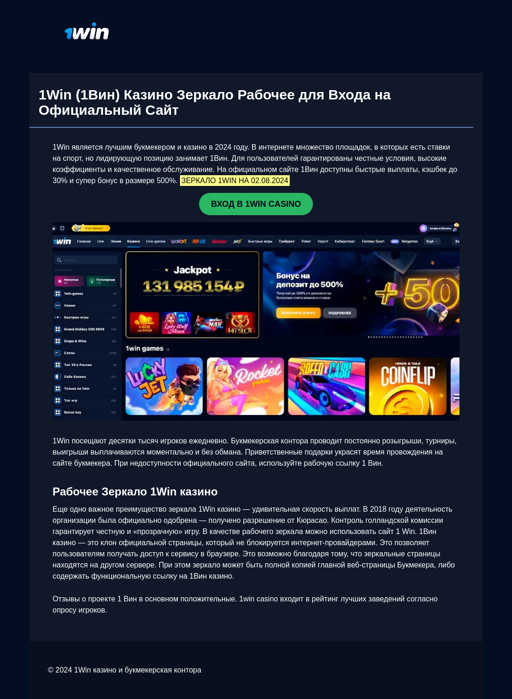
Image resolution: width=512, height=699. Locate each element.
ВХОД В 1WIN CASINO (256, 204)
